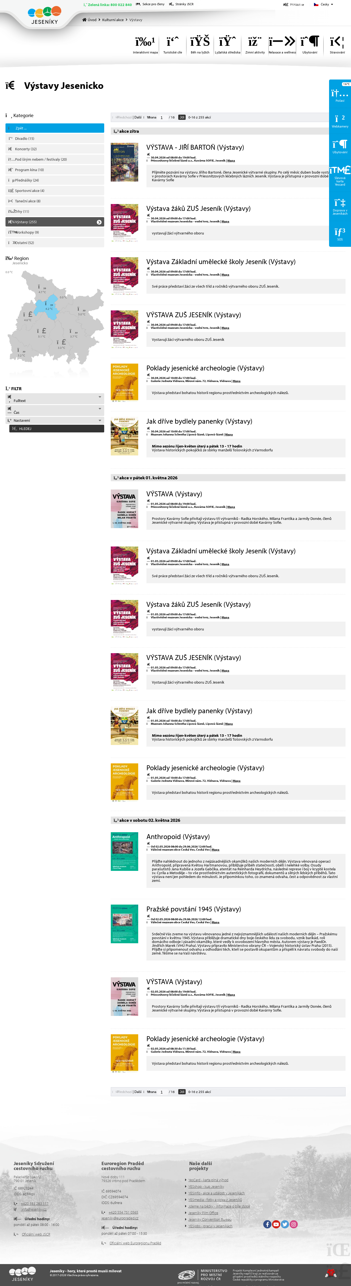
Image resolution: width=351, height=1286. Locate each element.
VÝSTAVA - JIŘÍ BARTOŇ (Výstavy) (195, 147)
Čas (13, 411)
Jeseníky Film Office (203, 1212)
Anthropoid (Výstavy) (178, 836)
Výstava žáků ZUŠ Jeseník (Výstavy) (198, 208)
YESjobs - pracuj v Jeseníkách (210, 1225)
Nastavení (18, 420)
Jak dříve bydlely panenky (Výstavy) (199, 421)
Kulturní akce (113, 20)
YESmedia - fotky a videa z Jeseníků (215, 1199)
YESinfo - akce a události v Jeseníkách (216, 1193)
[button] (294, 4)
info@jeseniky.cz (34, 1209)
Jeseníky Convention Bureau (209, 1219)
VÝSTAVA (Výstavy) (174, 493)
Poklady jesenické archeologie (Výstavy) (205, 367)
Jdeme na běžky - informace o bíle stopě (219, 1206)
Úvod (44, 14)
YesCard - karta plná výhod (208, 1179)
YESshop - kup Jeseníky (206, 1186)
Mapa (231, 160)
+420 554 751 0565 (123, 1212)
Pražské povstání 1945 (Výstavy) (193, 908)
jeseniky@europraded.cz (119, 1218)
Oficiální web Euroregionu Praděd (135, 1242)
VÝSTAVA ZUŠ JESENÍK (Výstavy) (193, 314)
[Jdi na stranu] (162, 117)
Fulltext (16, 399)
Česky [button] (325, 4)
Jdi (182, 117)
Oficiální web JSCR (36, 1234)
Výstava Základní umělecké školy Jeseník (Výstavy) (221, 261)
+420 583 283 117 (35, 1203)
